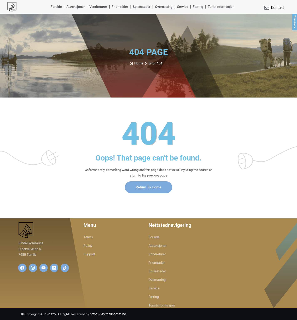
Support (89, 254)
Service (182, 7)
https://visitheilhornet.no (108, 314)
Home (136, 63)
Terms (88, 237)
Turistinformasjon (221, 7)
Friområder (120, 7)
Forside (56, 7)
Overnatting (164, 7)
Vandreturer (98, 7)
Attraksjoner (75, 7)
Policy (87, 246)
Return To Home (148, 187)
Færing (198, 7)
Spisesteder (141, 7)
